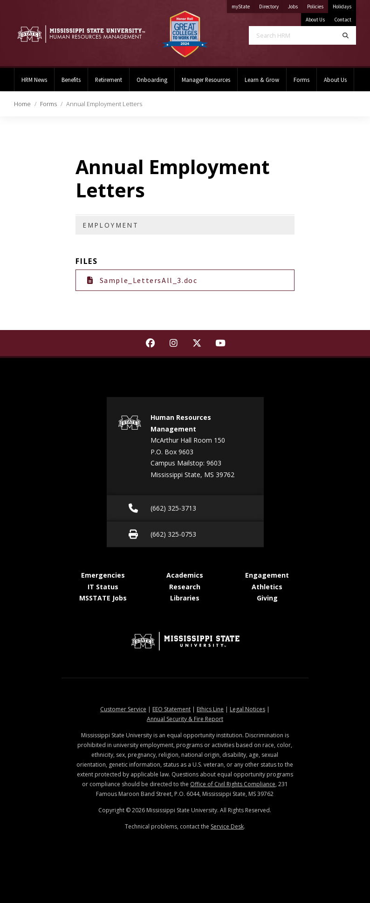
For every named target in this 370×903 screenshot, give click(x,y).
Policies (317, 5)
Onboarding (152, 79)
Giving (267, 597)
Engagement (267, 575)
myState (243, 5)
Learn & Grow (262, 79)
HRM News (34, 79)
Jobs (295, 5)
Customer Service (123, 709)
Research (184, 586)
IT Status (103, 586)
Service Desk (227, 826)
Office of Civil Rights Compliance (232, 784)
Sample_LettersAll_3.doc (142, 280)
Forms (301, 79)
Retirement (108, 79)
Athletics (267, 586)
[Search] (345, 35)
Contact (342, 19)
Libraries (184, 597)
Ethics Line (210, 709)
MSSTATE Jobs (103, 597)
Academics (184, 575)
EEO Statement (171, 709)
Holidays (342, 6)
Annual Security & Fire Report (185, 719)
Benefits (71, 79)
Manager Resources (206, 79)
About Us (315, 19)
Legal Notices (247, 709)
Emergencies (103, 575)
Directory (271, 5)
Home (22, 104)
